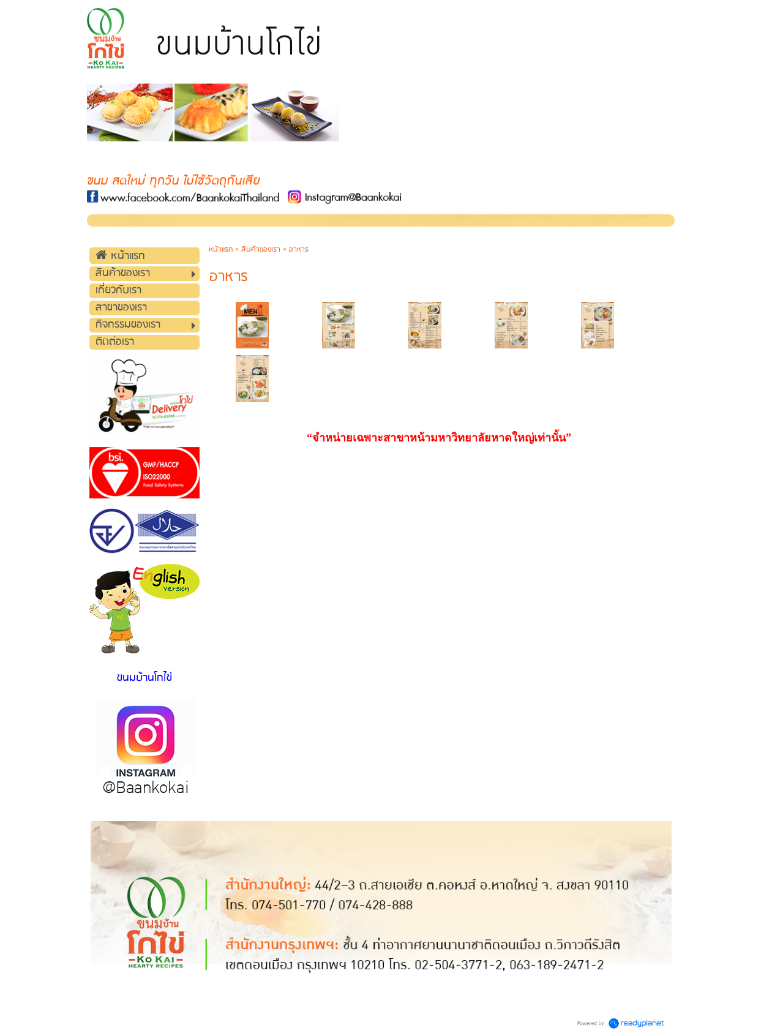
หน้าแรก (221, 249)
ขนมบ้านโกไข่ (144, 678)
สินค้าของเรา (260, 249)
